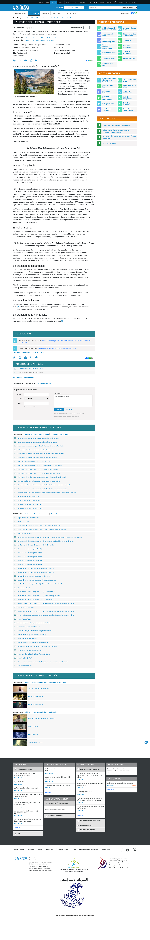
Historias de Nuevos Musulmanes (107, 97)
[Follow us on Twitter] (128, 849)
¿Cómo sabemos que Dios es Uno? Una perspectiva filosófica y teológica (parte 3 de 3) (44, 615)
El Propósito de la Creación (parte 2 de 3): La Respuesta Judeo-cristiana (39, 454)
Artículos (33, 13)
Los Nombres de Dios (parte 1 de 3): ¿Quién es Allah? (33, 576)
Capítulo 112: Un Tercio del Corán (26, 518)
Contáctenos (125, 13)
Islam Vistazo (57, 13)
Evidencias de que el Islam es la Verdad (109, 80)
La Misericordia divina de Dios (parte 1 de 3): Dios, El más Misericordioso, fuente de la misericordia (48, 537)
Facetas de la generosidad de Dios (27, 627)
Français (61, 2)
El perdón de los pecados (24, 607)
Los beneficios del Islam (129, 29)
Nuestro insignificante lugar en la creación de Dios (32, 623)
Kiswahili (121, 2)
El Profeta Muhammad (127, 52)
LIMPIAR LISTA (132, 790)
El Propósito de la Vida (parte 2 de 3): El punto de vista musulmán (37, 473)
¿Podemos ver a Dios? (23, 533)
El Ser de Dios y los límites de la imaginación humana (33, 631)
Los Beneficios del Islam (130, 80)
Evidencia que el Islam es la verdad (109, 29)
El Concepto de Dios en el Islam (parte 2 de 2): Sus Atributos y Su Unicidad (40, 529)
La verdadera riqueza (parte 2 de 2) (27, 500)
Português (83, 2)
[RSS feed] (134, 849)
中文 (89, 2)
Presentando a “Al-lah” (23, 666)
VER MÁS (17, 828)
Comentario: (58, 393)
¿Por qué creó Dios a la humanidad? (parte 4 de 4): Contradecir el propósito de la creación (45, 493)
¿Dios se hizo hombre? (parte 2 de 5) (28, 553)
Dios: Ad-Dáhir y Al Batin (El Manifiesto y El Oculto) (32, 654)
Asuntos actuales (108, 58)
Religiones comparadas (127, 46)
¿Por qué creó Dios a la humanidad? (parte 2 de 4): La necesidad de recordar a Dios (43, 485)
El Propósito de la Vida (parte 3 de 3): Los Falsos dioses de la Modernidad (40, 477)
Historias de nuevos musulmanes (107, 46)
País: (20, 398)
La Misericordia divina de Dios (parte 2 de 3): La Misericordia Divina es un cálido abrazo (44, 541)
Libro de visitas (71, 13)
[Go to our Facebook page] (121, 849)
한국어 (128, 2)
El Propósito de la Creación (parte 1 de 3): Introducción (33, 450)
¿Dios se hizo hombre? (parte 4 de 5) (28, 560)
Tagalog (109, 2)
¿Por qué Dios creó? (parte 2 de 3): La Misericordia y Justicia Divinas (38, 465)
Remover (134, 785)
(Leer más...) (18, 777)
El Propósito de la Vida (57, 682)
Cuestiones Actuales (106, 109)
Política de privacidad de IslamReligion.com (85, 849)
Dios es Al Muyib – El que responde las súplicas (31, 642)
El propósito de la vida (35, 696)
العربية (47, 2)
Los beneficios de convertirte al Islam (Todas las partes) (119, 137)
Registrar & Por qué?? (74, 7)
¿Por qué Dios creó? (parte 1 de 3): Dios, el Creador (32, 461)
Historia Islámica (129, 58)
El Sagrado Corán (109, 52)
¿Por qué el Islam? (109, 143)
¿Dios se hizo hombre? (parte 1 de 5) (28, 549)
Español (54, 2)
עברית (133, 2)
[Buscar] (120, 7)
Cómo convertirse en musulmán (129, 35)
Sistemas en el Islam (107, 64)
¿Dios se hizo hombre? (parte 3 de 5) (28, 557)
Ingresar (59, 7)
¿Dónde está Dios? (22, 588)
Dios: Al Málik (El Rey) (23, 658)
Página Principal (20, 13)
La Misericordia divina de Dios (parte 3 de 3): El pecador (34, 545)
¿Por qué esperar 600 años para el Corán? (42, 718)
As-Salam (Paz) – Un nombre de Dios (28, 650)
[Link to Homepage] (21, 7)
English (41, 2)
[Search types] (129, 7)
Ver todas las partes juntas (23, 377)
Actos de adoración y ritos (108, 40)
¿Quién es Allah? (21, 521)
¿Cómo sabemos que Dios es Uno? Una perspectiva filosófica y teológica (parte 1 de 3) (44, 603)
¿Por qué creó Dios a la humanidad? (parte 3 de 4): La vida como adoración (40, 489)
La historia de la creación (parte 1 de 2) (28, 352)
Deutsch (68, 2)
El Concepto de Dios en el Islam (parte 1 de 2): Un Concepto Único (37, 525)
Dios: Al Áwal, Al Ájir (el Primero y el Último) (30, 634)
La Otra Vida (127, 92)
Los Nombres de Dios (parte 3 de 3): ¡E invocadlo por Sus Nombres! (38, 584)
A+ (91, 28)
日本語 (95, 2)
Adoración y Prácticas (106, 92)
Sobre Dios (50, 40)
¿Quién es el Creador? (35, 742)
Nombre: (19, 394)
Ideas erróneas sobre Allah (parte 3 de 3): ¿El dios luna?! (34, 599)
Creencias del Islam (28, 18)
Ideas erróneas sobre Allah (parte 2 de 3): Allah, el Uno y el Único (37, 596)
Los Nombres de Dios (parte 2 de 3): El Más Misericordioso (35, 580)
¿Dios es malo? (33, 726)
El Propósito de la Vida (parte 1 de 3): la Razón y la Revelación (36, 469)
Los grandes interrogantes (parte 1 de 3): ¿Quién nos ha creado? (37, 438)
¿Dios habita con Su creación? (25, 638)
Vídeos (44, 13)
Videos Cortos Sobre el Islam (128, 109)
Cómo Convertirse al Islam (129, 86)
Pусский (75, 2)
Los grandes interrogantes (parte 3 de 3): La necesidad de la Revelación (39, 446)
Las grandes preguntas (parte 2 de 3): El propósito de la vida (35, 442)
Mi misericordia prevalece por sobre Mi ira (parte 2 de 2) (34, 572)
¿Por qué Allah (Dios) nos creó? (38, 688)
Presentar (59, 410)
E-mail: (20, 403)
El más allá (127, 41)
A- (85, 28)
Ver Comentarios (45, 383)
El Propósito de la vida (42, 18)
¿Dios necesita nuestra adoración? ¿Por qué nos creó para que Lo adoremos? (41, 662)
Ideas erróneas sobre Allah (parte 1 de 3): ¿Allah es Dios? (34, 592)
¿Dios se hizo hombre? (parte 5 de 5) (28, 564)
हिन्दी (115, 2)
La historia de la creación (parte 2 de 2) (28, 372)
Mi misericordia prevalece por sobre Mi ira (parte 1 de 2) (34, 568)
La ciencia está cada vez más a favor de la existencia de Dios (35, 646)
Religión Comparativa (127, 98)
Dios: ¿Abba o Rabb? (22, 619)
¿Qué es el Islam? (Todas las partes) (116, 125)
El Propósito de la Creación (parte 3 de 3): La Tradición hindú (35, 458)
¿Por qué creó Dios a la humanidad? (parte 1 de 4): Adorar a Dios (37, 481)
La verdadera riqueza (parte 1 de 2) (27, 496)
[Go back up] (146, 742)
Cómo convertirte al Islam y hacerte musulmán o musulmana (116, 131)
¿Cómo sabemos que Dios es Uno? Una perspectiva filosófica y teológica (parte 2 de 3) (44, 611)
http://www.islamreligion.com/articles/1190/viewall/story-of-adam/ (57, 348)
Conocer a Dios (33, 734)
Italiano (102, 2)
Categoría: (18, 38)
